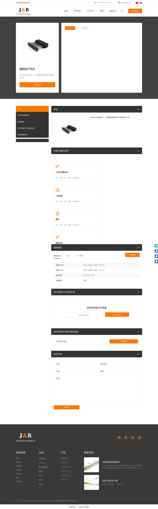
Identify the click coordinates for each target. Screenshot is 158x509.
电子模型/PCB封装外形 (27, 129)
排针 (40, 472)
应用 (102, 11)
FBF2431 (64, 476)
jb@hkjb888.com (126, 3)
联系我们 (134, 11)
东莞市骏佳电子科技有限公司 (23, 14)
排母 (40, 467)
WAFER (41, 459)
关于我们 (77, 11)
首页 (66, 11)
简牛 (40, 476)
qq (139, 433)
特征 (19, 110)
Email (132, 433)
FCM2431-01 (66, 472)
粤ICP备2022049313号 (46, 497)
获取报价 (37, 85)
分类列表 (42, 455)
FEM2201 (64, 459)
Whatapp (126, 433)
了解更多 (127, 216)
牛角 (40, 480)
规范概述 (21, 123)
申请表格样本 (23, 136)
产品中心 (90, 11)
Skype (119, 433)
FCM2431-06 (66, 463)
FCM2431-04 (66, 467)
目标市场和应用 (24, 116)
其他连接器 (43, 463)
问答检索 (19, 463)
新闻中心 (113, 11)
